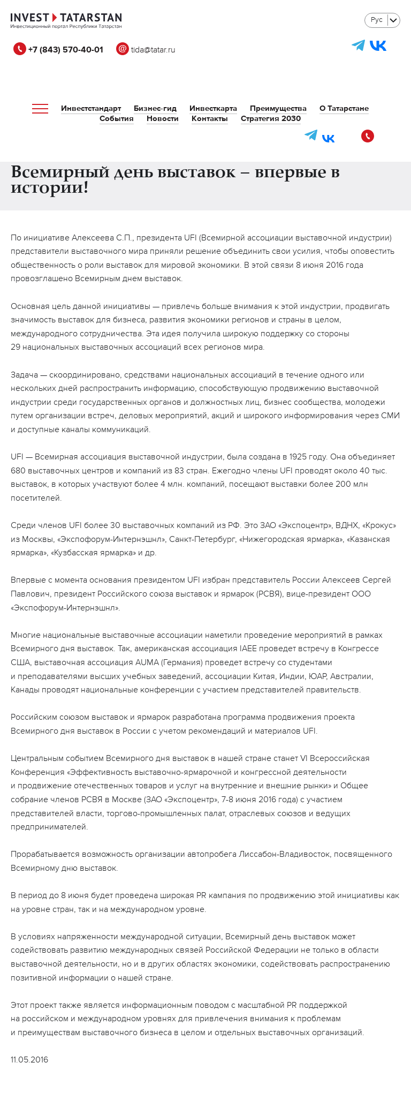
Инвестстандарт (91, 108)
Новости (163, 119)
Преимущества (278, 108)
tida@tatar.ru (146, 50)
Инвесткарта (213, 108)
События (117, 119)
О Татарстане (344, 108)
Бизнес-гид (155, 108)
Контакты (210, 119)
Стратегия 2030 (271, 119)
